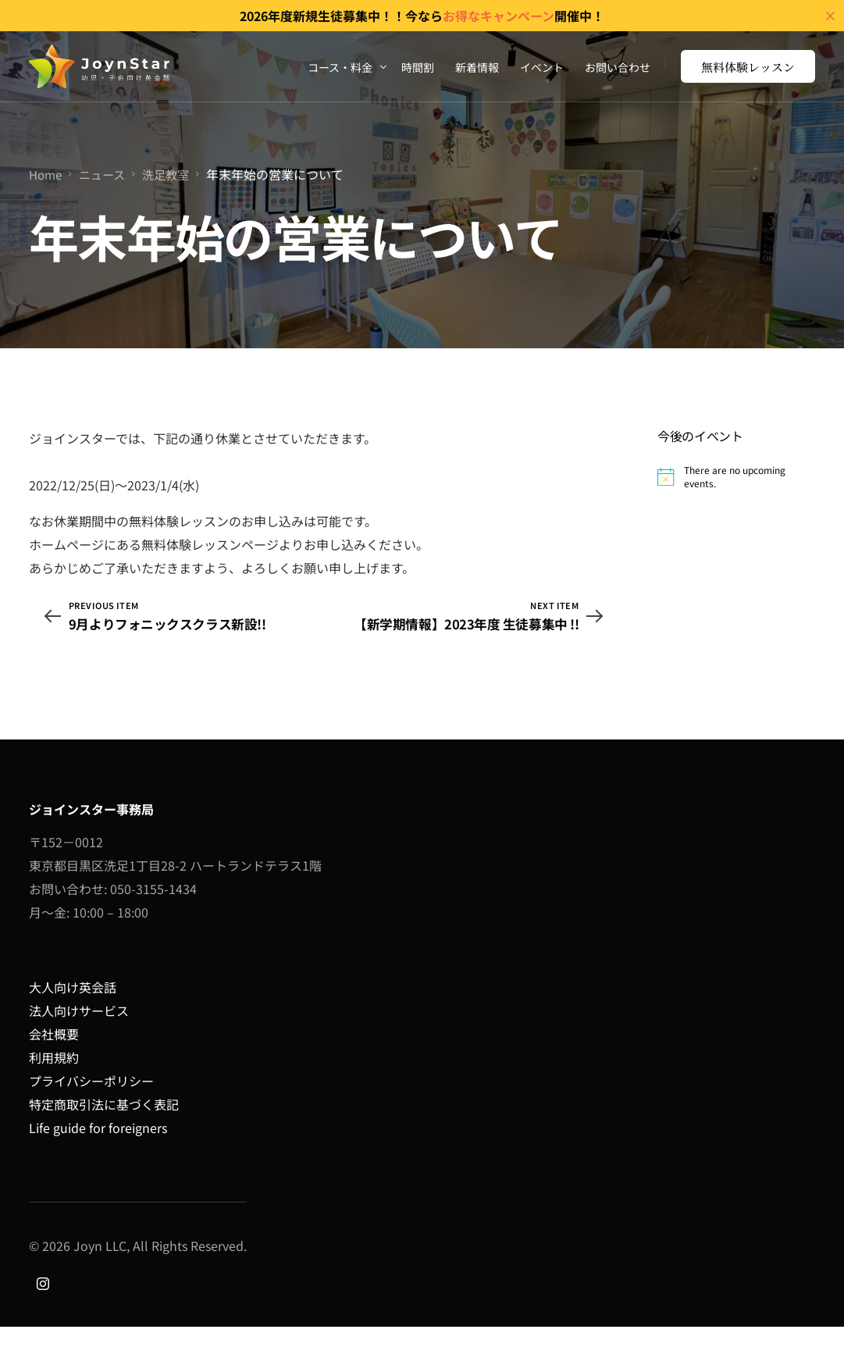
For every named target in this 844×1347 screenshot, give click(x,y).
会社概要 (54, 1055)
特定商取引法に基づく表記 (104, 1125)
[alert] (736, 477)
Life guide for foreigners (98, 1148)
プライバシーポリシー (91, 1101)
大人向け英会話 (72, 1008)
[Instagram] (43, 1302)
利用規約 (54, 1078)
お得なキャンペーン (498, 15)
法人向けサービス (79, 1031)
